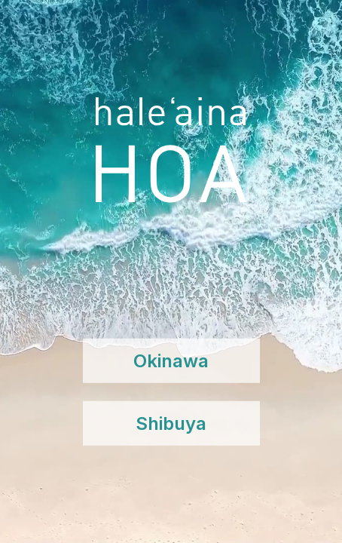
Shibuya (171, 423)
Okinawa (171, 361)
